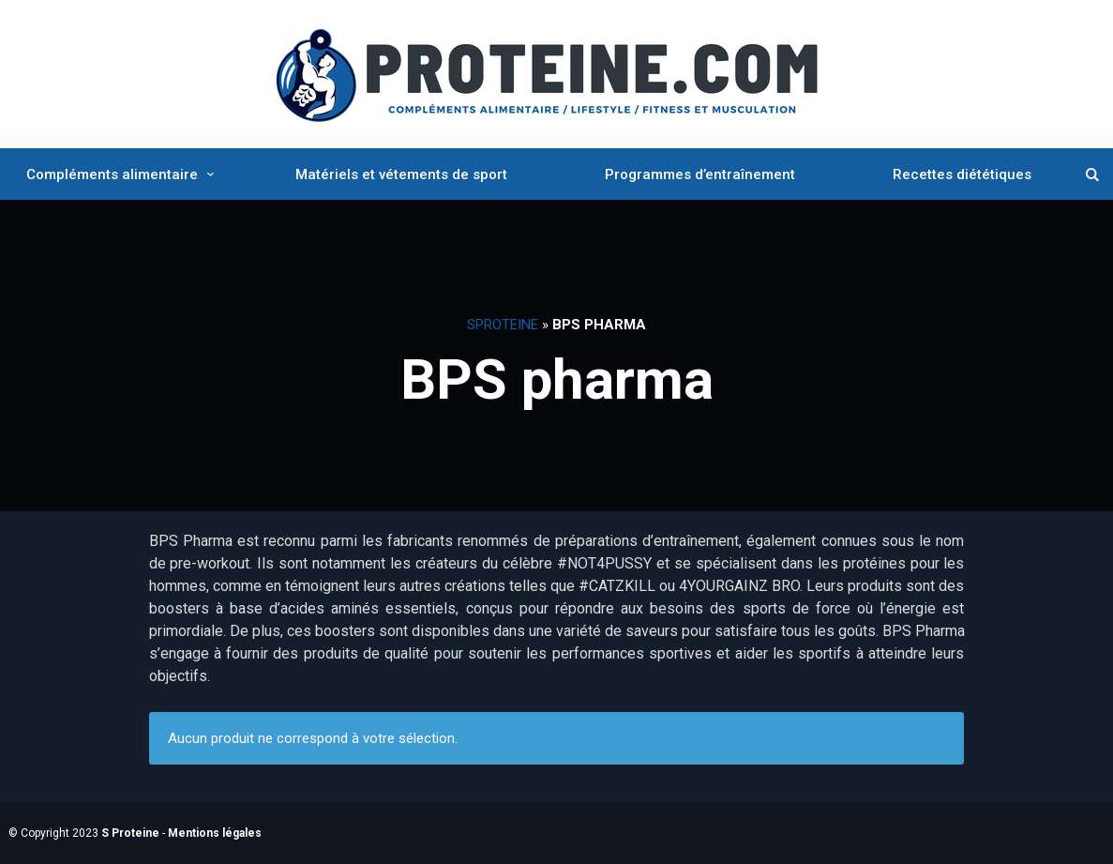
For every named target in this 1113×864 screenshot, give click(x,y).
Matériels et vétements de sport (401, 174)
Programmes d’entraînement (700, 174)
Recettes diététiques (962, 174)
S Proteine (130, 833)
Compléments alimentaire (112, 174)
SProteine (502, 324)
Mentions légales (215, 833)
